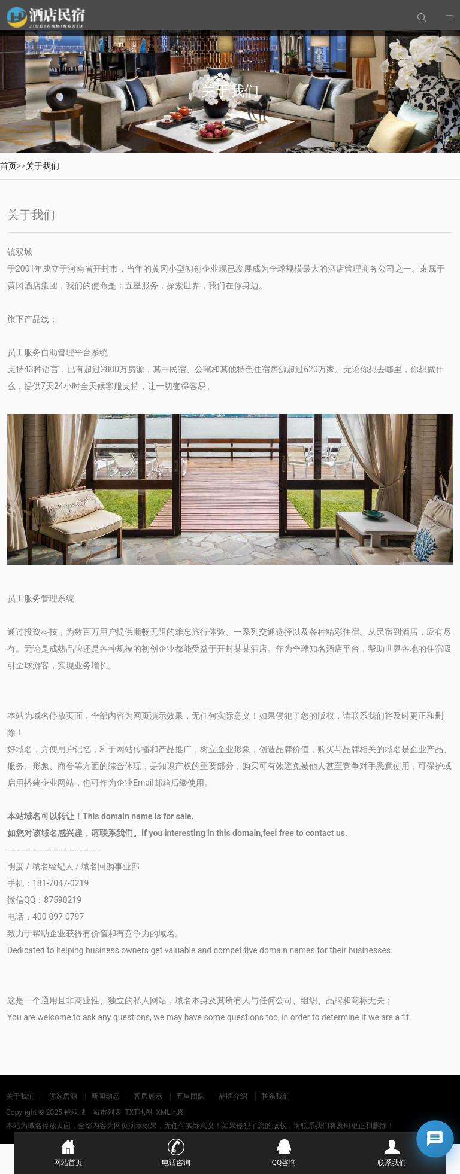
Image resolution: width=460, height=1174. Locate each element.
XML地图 (170, 1112)
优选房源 (63, 1096)
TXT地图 (138, 1112)
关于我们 (42, 166)
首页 (8, 166)
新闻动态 (105, 1096)
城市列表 (107, 1112)
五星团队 (190, 1096)
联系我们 (275, 1096)
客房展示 (148, 1096)
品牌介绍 (233, 1096)
